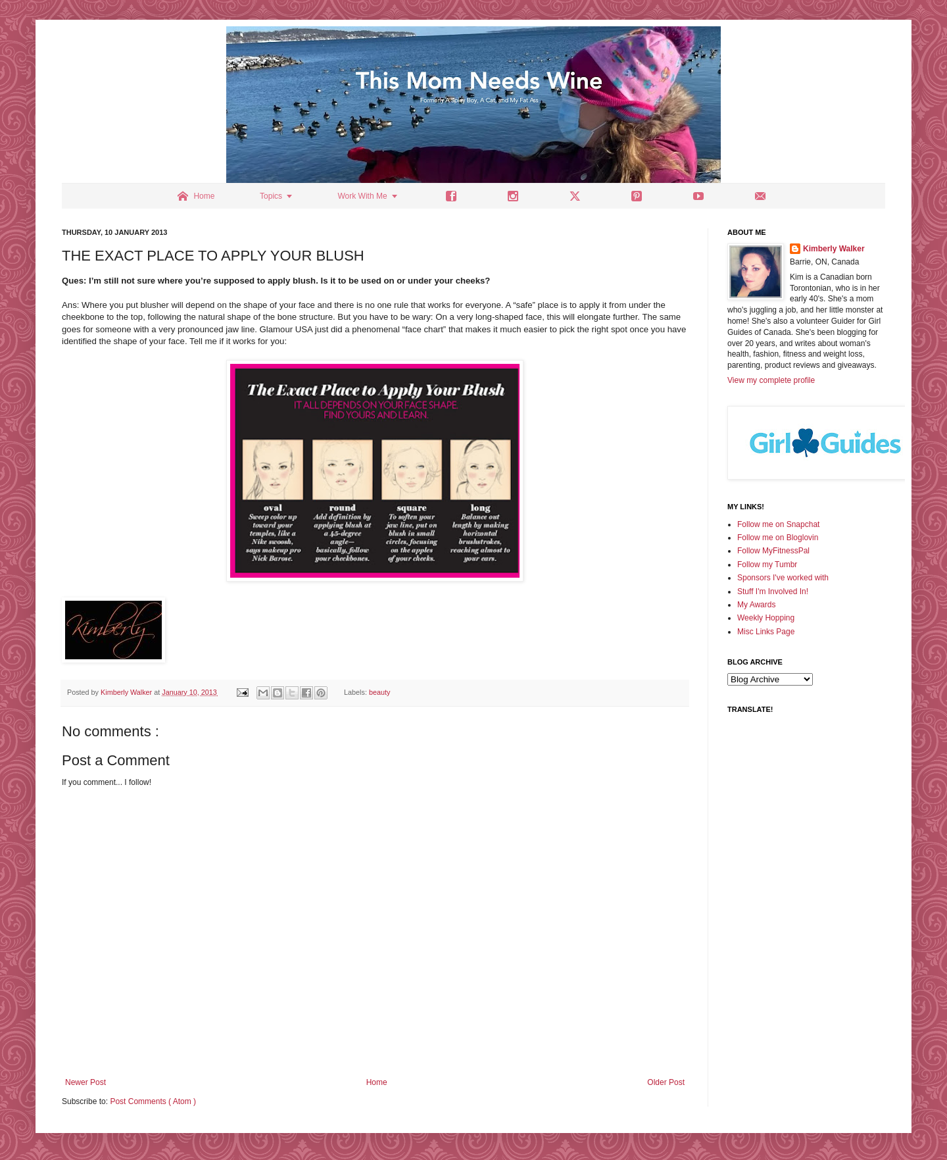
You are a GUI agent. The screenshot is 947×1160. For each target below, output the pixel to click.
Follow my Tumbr (767, 564)
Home (376, 1082)
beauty (379, 692)
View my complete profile (771, 380)
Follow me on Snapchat (778, 524)
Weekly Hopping (765, 617)
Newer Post (85, 1082)
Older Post (666, 1082)
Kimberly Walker (834, 248)
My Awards (756, 604)
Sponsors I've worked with (783, 577)
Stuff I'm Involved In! (772, 591)
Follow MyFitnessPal (773, 550)
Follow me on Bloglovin (777, 537)
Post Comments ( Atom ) (153, 1101)
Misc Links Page (765, 631)
